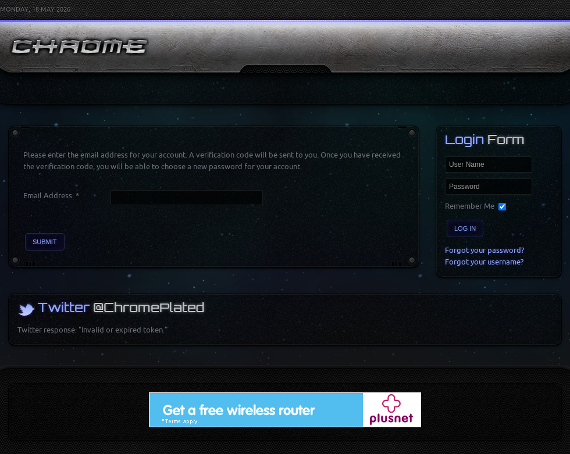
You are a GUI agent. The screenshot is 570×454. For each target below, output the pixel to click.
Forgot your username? (484, 262)
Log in (465, 228)
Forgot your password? (484, 250)
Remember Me (469, 206)
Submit (45, 241)
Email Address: (51, 195)
